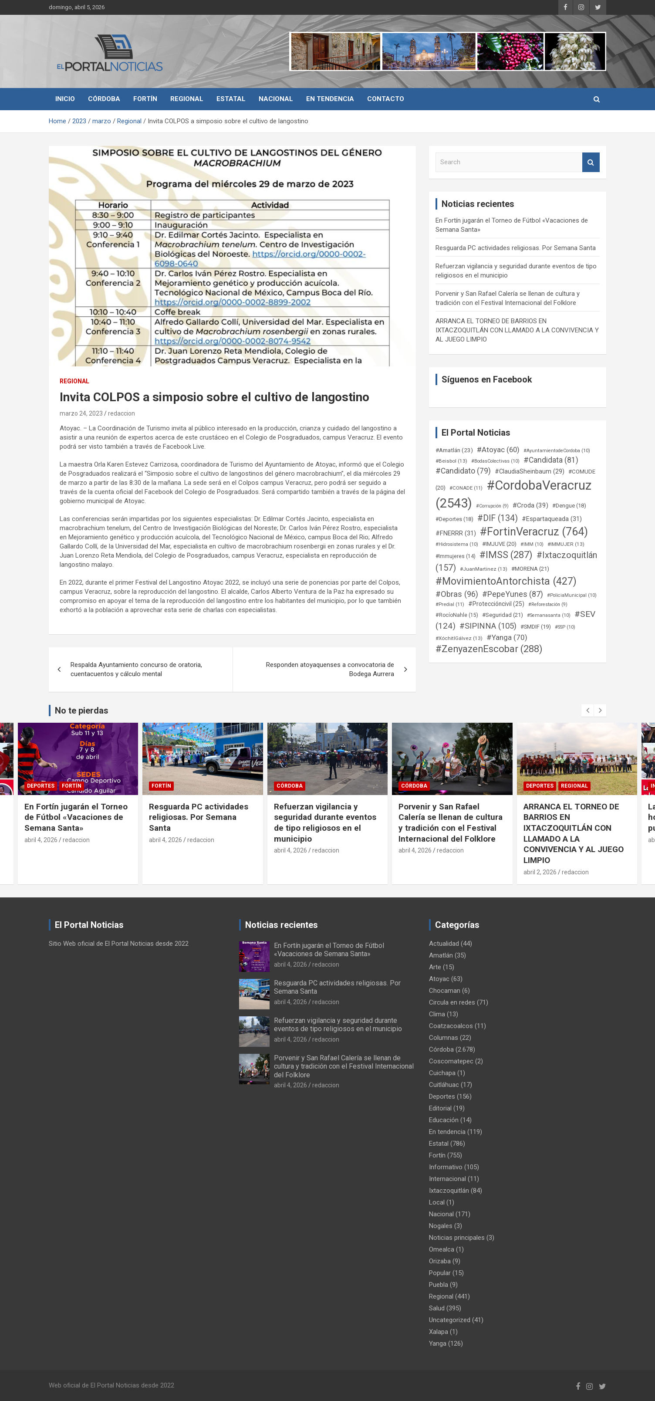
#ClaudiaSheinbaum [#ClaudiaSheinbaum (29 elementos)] (529, 471)
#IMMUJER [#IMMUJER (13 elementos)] (565, 544)
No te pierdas (81, 710)
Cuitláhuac (444, 1085)
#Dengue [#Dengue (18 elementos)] (569, 505)
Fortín (145, 99)
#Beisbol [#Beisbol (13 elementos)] (451, 461)
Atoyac (439, 979)
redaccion (121, 413)
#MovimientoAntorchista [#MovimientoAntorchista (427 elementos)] (506, 581)
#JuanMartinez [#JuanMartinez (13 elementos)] (483, 569)
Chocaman (444, 991)
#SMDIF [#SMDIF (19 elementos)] (535, 626)
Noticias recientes (281, 925)
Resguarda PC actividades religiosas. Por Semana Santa (516, 248)
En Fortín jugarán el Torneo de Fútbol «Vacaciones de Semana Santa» (76, 817)
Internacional (447, 1179)
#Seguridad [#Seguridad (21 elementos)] (502, 615)
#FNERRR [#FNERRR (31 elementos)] (456, 533)
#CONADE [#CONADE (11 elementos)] (466, 488)
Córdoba (104, 99)
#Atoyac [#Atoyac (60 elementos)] (498, 449)
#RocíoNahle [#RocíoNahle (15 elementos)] (457, 615)
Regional (186, 99)
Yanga (437, 1343)
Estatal (231, 99)
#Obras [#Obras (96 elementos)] (457, 594)
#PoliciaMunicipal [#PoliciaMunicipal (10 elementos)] (572, 595)
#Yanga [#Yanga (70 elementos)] (506, 637)
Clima (437, 1014)
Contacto (385, 99)
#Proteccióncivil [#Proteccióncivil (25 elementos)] (496, 603)
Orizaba (440, 1261)
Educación (444, 1120)
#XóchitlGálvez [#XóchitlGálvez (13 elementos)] (459, 638)
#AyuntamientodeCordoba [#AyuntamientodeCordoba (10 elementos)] (556, 450)
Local (437, 1202)
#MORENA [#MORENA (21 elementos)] (530, 568)
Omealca (441, 1249)
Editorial (440, 1108)
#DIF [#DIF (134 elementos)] (497, 518)
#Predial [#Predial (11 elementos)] (450, 604)
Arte (435, 967)
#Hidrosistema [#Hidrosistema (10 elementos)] (457, 544)
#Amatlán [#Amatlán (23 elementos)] (454, 450)
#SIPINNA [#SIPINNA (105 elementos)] (488, 626)
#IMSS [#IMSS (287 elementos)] (506, 554)
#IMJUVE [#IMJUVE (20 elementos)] (499, 544)
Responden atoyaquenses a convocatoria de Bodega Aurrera (330, 669)
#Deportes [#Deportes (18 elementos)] (454, 519)
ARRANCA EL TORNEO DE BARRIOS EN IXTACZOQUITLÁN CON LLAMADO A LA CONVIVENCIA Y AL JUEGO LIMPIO (517, 330)
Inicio (65, 99)
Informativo (446, 1167)
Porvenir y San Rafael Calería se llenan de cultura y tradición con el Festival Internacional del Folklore (450, 823)
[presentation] (587, 710)
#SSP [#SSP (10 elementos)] (565, 627)
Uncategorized (449, 1320)
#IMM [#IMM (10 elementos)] (532, 544)
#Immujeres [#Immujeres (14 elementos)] (456, 556)
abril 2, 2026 (540, 872)
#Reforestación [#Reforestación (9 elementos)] (547, 604)
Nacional (276, 99)
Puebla (438, 1285)
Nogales (440, 1226)
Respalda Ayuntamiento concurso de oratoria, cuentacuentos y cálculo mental (136, 669)
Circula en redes (452, 1002)
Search (591, 162)
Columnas (443, 1038)
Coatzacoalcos (451, 1026)
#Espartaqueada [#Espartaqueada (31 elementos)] (552, 519)
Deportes (40, 786)
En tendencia (330, 99)
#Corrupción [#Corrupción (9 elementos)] (492, 506)
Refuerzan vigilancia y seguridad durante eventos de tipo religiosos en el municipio (325, 823)
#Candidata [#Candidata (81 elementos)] (550, 460)
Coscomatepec (451, 1061)
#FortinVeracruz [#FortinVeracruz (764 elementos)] (534, 531)
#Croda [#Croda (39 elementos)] (530, 505)
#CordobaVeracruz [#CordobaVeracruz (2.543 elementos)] (513, 494)
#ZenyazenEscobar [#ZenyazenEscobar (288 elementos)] (489, 648)
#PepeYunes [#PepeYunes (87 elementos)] (512, 594)
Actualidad (444, 944)
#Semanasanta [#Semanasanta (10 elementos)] (549, 615)
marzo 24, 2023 (81, 413)
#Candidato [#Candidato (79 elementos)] (463, 471)
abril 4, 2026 (40, 839)
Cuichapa (442, 1073)
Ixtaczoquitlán (449, 1191)
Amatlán (441, 955)
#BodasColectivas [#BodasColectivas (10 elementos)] (495, 461)
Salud (437, 1308)
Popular (440, 1273)
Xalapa (438, 1332)
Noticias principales (457, 1238)
